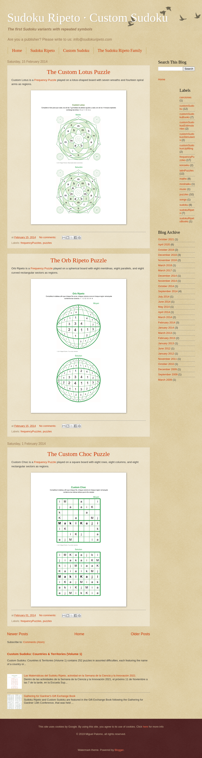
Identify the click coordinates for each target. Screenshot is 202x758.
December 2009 (167, 369)
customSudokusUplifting (187, 147)
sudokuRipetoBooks (187, 220)
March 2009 (165, 379)
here (145, 726)
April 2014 (164, 312)
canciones (185, 97)
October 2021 (166, 239)
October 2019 (166, 249)
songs (183, 199)
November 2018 (167, 260)
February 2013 (166, 338)
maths (183, 178)
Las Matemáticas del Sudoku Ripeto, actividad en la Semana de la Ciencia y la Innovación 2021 (79, 675)
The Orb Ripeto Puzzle (78, 260)
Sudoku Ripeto (42, 50)
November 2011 (167, 358)
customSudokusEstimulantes (187, 125)
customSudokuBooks (187, 115)
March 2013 (165, 332)
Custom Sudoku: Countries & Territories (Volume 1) (44, 654)
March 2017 (165, 270)
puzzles (47, 242)
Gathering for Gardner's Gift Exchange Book (49, 696)
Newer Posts (17, 634)
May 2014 (164, 306)
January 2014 (166, 327)
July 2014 (163, 296)
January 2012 (166, 353)
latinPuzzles (187, 170)
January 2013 (166, 343)
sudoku (184, 204)
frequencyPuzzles (31, 242)
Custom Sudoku (76, 50)
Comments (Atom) (33, 642)
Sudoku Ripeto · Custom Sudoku (87, 17)
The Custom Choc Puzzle (78, 454)
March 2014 (165, 317)
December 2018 (167, 254)
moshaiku (185, 184)
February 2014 (166, 322)
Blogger (119, 749)
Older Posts (140, 634)
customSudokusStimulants (187, 137)
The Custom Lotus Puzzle (78, 71)
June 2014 (164, 301)
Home (17, 50)
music (183, 189)
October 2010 (166, 364)
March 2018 (165, 265)
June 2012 (164, 348)
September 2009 (168, 374)
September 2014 (168, 291)
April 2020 (164, 244)
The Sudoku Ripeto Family (120, 50)
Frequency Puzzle (45, 80)
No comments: (48, 237)
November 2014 (167, 280)
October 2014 (166, 286)
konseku (184, 165)
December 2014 (167, 275)
